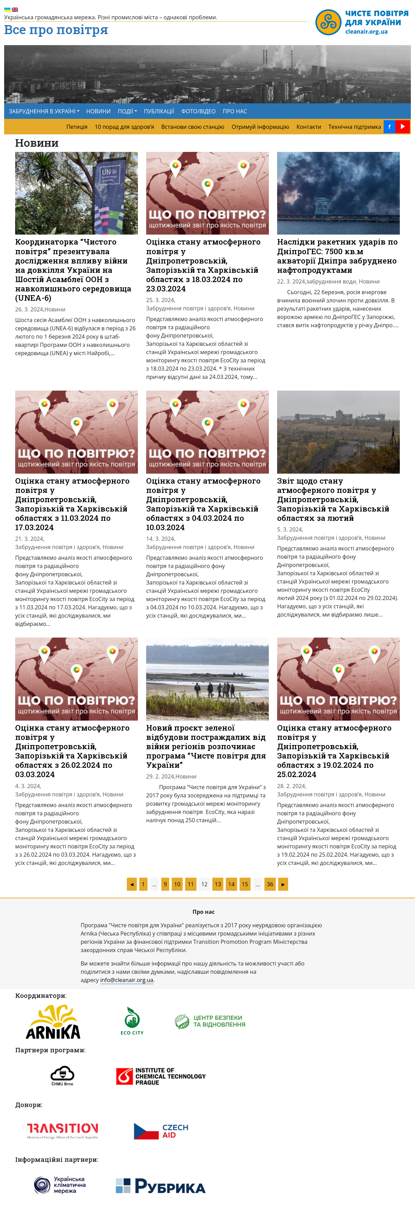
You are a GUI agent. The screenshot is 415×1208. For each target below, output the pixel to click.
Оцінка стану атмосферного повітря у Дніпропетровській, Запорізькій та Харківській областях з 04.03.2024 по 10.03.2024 (203, 504)
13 (218, 884)
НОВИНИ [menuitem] (98, 111)
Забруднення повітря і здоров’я (188, 308)
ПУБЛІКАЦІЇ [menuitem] (159, 111)
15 (245, 884)
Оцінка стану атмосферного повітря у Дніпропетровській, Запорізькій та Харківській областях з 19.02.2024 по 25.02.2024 (334, 750)
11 (191, 884)
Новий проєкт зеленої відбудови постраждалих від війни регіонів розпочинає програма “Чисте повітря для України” (206, 746)
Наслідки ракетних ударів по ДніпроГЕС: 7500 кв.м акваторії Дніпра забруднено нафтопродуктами (337, 255)
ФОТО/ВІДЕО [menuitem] (198, 111)
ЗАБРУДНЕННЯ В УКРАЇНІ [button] (42, 111)
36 (270, 884)
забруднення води (331, 281)
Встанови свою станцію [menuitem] (192, 127)
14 (231, 884)
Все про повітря (56, 30)
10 (177, 884)
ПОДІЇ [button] (125, 111)
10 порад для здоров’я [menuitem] (124, 127)
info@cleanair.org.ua (126, 980)
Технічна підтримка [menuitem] (354, 127)
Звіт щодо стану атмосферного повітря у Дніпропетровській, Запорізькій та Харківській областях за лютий (333, 499)
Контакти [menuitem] (308, 127)
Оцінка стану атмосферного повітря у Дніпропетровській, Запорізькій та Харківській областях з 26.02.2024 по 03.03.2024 (72, 750)
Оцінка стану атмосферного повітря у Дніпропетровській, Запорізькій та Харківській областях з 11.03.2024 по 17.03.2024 (72, 504)
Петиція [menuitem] (77, 127)
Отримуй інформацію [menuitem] (260, 127)
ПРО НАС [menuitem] (235, 111)
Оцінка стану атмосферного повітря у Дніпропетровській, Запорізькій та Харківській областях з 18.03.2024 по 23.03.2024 (203, 264)
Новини (54, 309)
